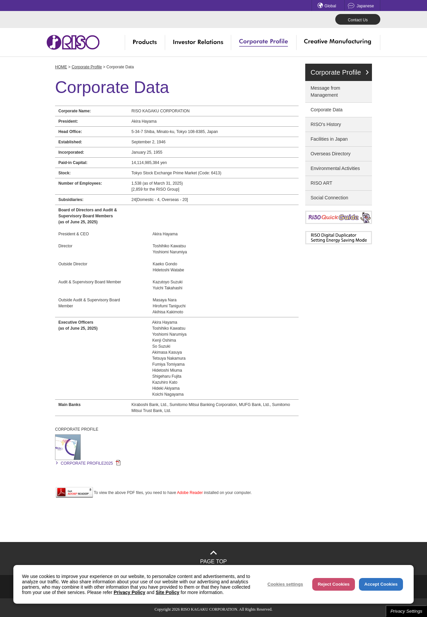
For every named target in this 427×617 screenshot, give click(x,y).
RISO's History (326, 124)
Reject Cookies (334, 584)
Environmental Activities (335, 168)
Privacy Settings (406, 611)
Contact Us (358, 20)
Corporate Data (327, 109)
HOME (61, 67)
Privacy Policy (129, 592)
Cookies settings (285, 584)
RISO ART (321, 183)
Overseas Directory (331, 153)
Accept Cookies (381, 584)
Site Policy (167, 592)
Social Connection (329, 197)
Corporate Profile (87, 67)
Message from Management (325, 91)
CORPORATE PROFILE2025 (90, 463)
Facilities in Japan (329, 139)
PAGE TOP (213, 561)
